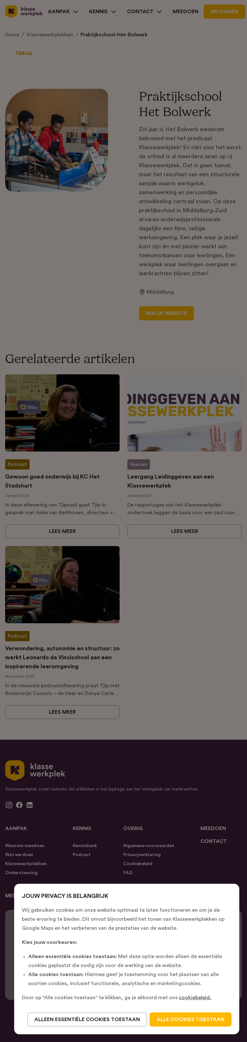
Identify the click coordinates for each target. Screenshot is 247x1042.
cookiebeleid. (195, 997)
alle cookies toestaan (190, 1019)
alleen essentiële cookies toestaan (87, 1019)
